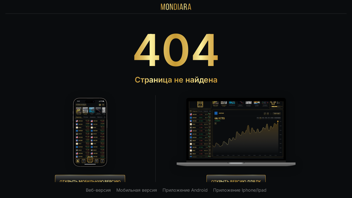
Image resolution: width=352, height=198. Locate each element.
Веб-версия (98, 190)
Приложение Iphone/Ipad (239, 190)
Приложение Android (185, 190)
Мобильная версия (136, 190)
